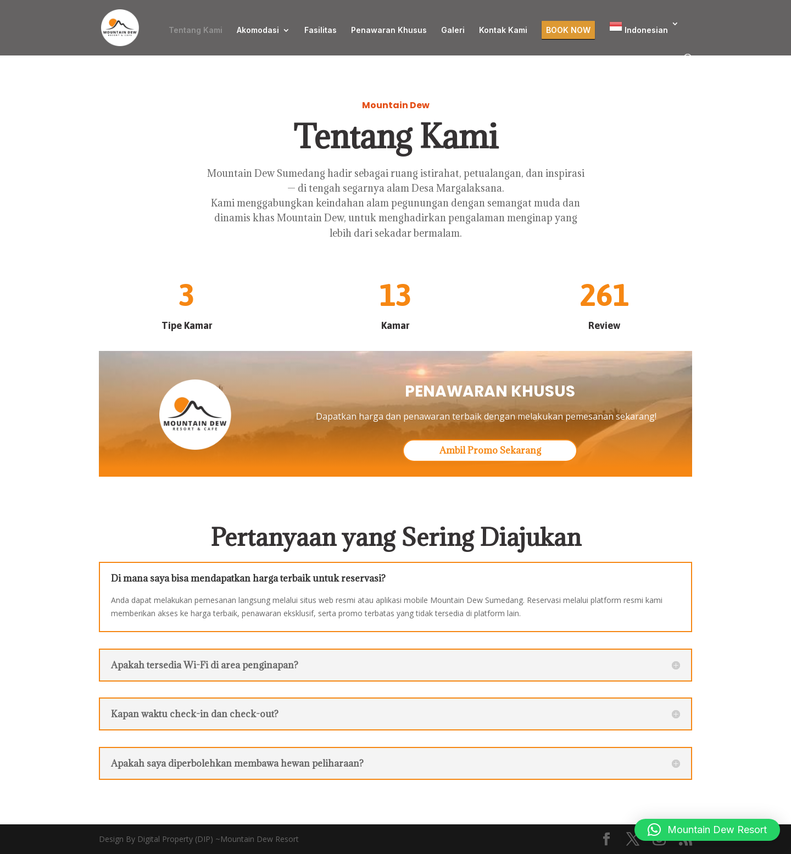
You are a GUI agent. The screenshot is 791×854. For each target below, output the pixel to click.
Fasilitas (320, 30)
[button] (707, 830)
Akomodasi (258, 30)
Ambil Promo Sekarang (490, 450)
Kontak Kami (503, 30)
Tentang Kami (195, 30)
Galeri (453, 30)
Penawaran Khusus (389, 30)
